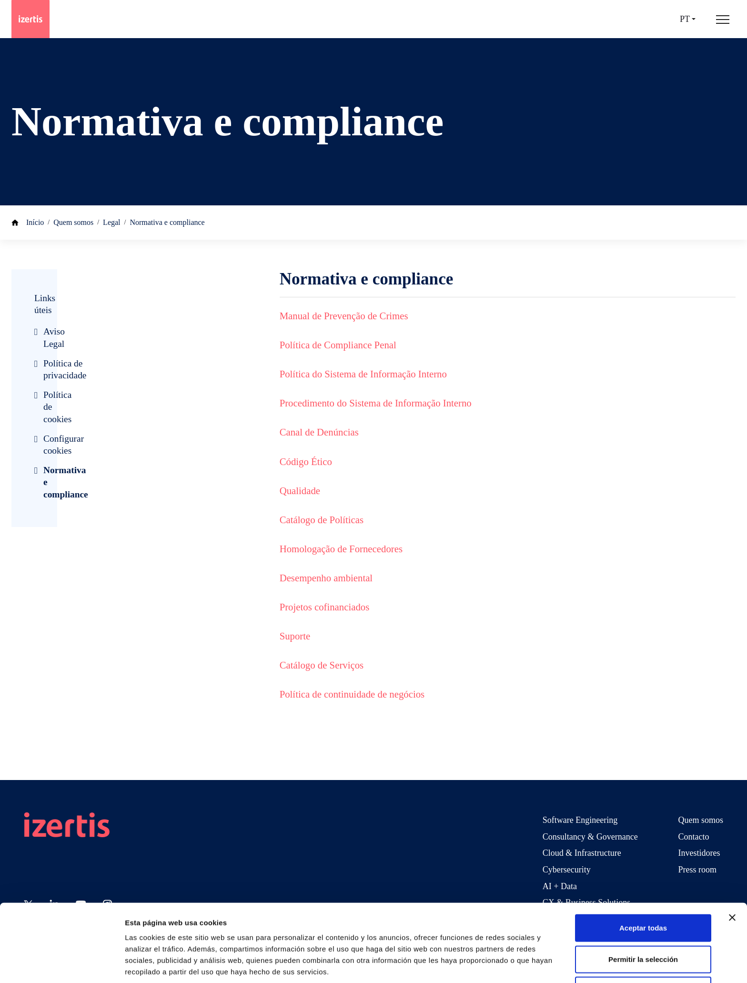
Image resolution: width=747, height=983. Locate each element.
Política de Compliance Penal (338, 344)
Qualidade (300, 490)
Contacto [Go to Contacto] (693, 836)
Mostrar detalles (516, 964)
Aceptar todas (643, 889)
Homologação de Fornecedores (341, 548)
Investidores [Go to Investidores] (699, 853)
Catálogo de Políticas (321, 519)
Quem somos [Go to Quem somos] (701, 820)
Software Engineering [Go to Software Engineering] (580, 820)
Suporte (295, 635)
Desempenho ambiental (326, 577)
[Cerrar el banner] (732, 879)
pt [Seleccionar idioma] (685, 19)
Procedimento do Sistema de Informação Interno (376, 402)
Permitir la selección (643, 921)
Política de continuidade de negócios (352, 694)
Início (35, 222)
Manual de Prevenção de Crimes (344, 315)
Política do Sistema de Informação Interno (363, 373)
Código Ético (306, 461)
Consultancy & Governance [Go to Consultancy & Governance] (590, 836)
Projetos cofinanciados (325, 606)
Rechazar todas (643, 952)
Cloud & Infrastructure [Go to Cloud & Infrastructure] (582, 853)
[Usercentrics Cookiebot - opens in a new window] (61, 964)
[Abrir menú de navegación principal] (723, 19)
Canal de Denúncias (319, 431)
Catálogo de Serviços (321, 664)
